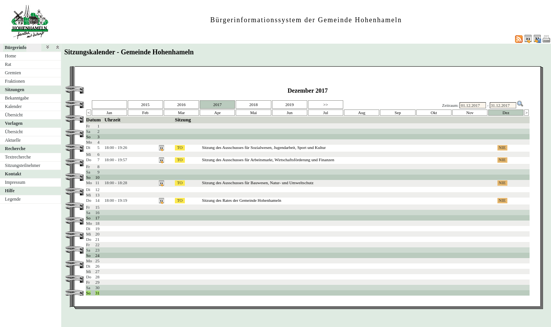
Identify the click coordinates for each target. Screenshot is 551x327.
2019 (289, 104)
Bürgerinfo (15, 47)
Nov (470, 112)
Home (10, 56)
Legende (13, 199)
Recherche (15, 148)
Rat (8, 64)
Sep (398, 112)
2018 (253, 104)
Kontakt (13, 174)
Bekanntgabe (17, 98)
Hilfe (10, 190)
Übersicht (14, 115)
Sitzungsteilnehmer (23, 165)
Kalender (13, 106)
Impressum (15, 182)
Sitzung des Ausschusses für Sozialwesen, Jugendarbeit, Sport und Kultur (264, 147)
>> (325, 104)
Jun (289, 112)
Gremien (13, 72)
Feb (145, 112)
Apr (217, 112)
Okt (433, 112)
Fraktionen (15, 81)
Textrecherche (18, 157)
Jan (109, 112)
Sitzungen (14, 89)
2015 (145, 104)
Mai (253, 112)
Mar (181, 112)
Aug (361, 112)
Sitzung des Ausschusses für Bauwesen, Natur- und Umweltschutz (258, 182)
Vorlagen (14, 123)
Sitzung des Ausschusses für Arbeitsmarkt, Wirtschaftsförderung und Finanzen (268, 159)
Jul (325, 112)
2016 (181, 104)
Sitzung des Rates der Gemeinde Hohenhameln (241, 200)
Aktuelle (13, 140)
